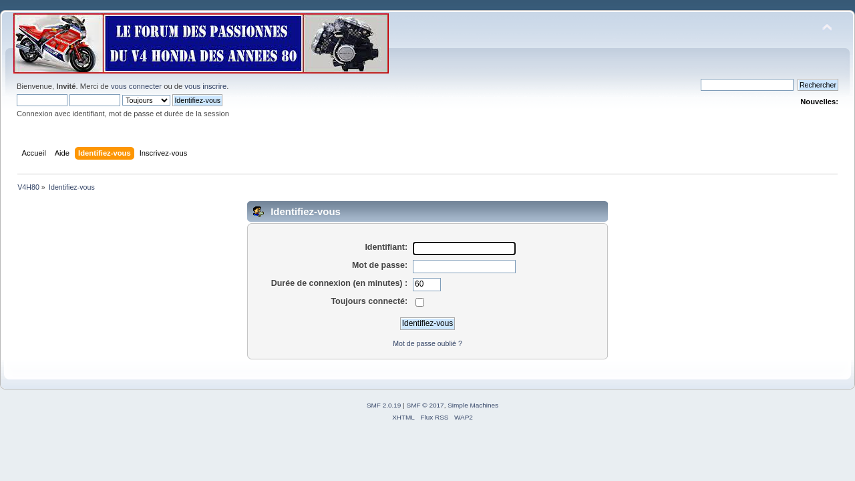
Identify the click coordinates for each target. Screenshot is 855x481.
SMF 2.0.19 (384, 405)
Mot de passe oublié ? (427, 343)
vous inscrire (205, 86)
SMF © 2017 (425, 405)
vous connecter (136, 86)
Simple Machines (473, 405)
